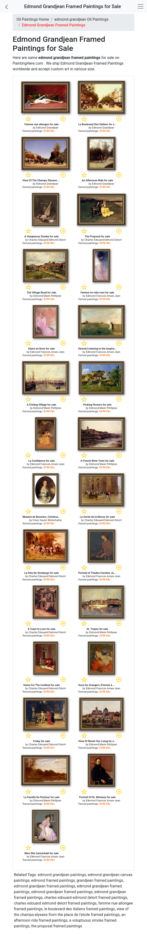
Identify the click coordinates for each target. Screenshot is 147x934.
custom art (60, 69)
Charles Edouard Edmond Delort (47, 239)
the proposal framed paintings (56, 926)
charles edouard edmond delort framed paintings (85, 897)
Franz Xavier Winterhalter (47, 520)
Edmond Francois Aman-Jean (103, 295)
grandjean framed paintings (100, 880)
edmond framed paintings (53, 880)
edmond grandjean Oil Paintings (81, 19)
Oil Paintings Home (32, 19)
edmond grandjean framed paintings (44, 886)
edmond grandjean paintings (62, 874)
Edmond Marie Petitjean (47, 295)
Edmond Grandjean (47, 127)
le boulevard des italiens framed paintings (79, 909)
